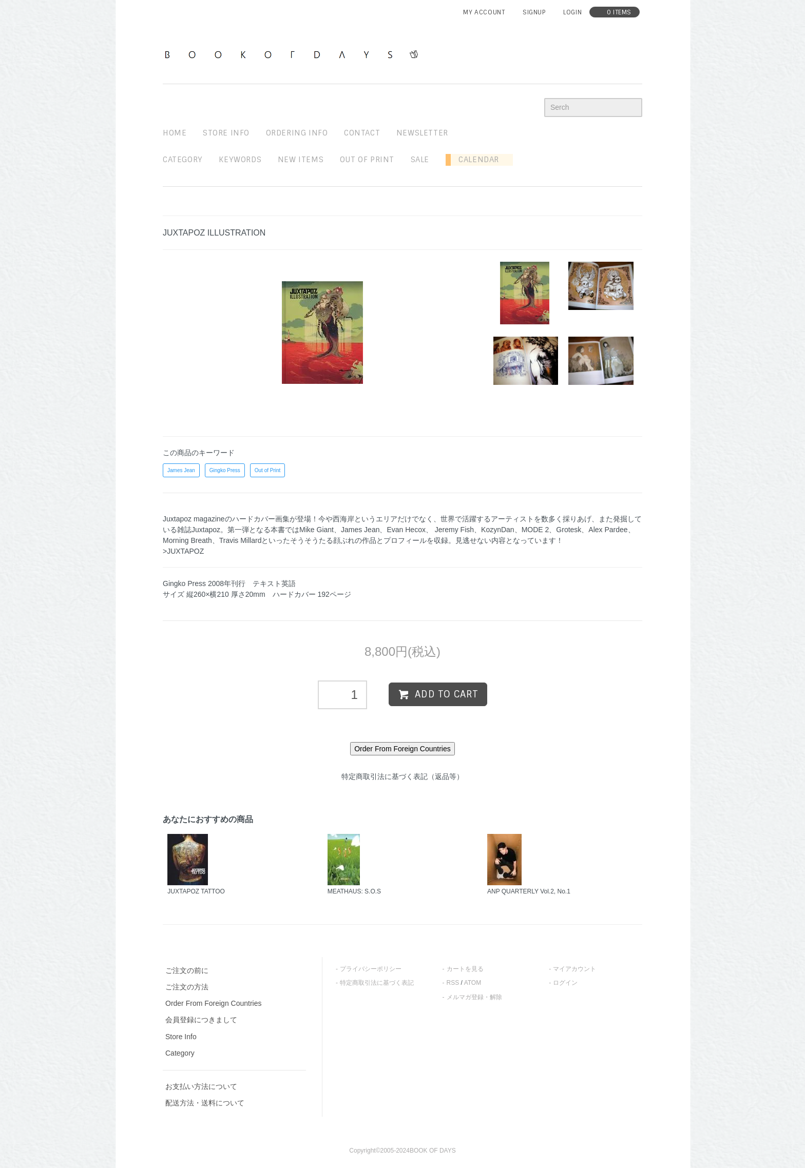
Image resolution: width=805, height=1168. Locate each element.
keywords (240, 159)
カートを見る (465, 968)
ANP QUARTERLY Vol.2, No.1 (528, 891)
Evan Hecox (406, 529)
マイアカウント (574, 968)
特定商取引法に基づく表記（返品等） (402, 776)
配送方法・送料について (204, 1103)
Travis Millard (240, 540)
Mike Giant (316, 529)
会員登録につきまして (201, 1020)
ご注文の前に (186, 970)
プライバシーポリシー (370, 968)
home (174, 133)
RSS (453, 982)
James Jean (181, 470)
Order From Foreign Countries (213, 1003)
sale (420, 159)
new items (300, 159)
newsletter (422, 133)
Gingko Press (224, 470)
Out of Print (268, 470)
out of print (367, 159)
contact (362, 133)
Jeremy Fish (454, 529)
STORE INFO (226, 133)
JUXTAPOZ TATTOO (196, 891)
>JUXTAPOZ (183, 551)
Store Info (181, 1037)
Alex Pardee (607, 529)
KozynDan (497, 529)
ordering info (297, 133)
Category (183, 159)
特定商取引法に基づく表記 (377, 982)
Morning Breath (187, 540)
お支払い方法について (201, 1086)
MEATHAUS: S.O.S (354, 891)
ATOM (473, 982)
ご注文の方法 (186, 987)
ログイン (565, 982)
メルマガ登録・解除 (474, 997)
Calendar (475, 159)
